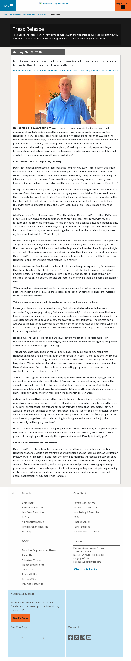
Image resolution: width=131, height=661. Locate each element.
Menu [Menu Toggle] (7, 5)
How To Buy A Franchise (86, 512)
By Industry (28, 502)
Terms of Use (29, 579)
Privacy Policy (29, 574)
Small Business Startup (86, 531)
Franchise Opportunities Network (40, 550)
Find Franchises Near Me (35, 526)
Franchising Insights (33, 564)
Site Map (26, 531)
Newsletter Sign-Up (84, 502)
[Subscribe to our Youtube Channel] (89, 638)
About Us (27, 555)
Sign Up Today (20, 618)
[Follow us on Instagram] (83, 638)
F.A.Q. (76, 517)
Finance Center (81, 521)
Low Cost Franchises (33, 512)
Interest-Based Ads (32, 583)
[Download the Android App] (42, 637)
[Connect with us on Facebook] (71, 638)
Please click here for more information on (65, 70)
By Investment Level (33, 507)
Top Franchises (81, 526)
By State (26, 517)
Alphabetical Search (33, 521)
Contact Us (28, 569)
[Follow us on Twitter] (77, 638)
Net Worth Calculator (85, 507)
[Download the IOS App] (21, 637)
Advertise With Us (31, 559)
